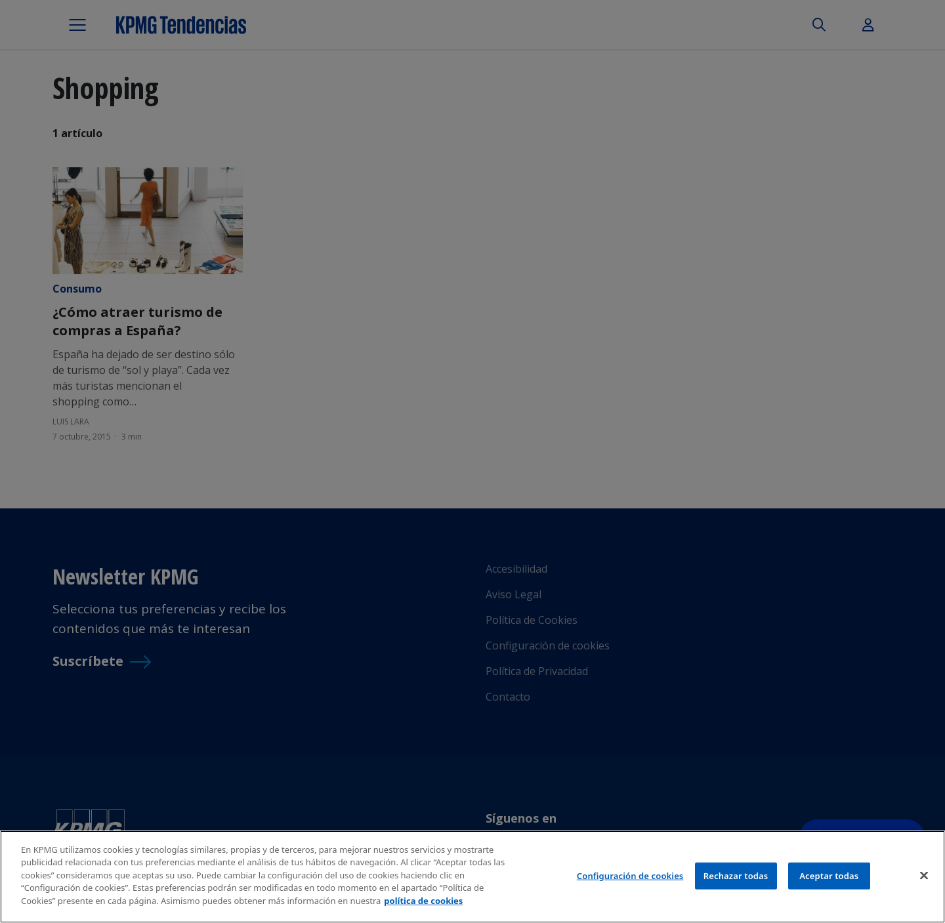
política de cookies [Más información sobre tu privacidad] (423, 903)
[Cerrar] (924, 877)
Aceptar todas (828, 878)
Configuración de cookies (630, 878)
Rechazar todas (736, 878)
